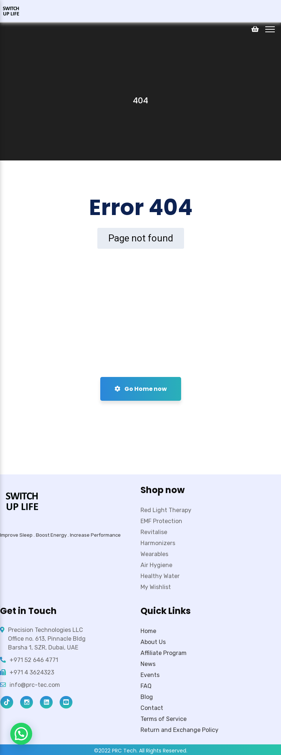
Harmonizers (157, 543)
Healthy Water (160, 576)
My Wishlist (155, 587)
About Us (153, 642)
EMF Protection (161, 521)
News (148, 663)
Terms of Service (163, 718)
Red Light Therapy (165, 510)
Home (148, 631)
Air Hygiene (156, 565)
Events (150, 674)
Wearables (154, 554)
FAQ (145, 685)
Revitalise (153, 532)
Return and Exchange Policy (179, 729)
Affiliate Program (163, 652)
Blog (146, 696)
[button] (21, 734)
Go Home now (141, 389)
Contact (151, 707)
